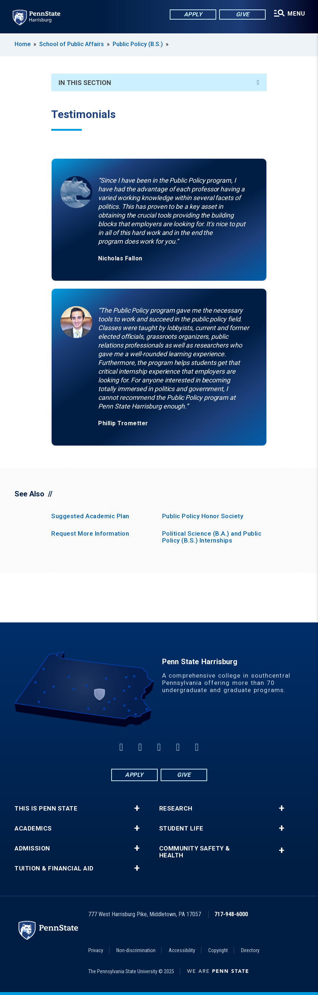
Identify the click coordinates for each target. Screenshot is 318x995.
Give (242, 14)
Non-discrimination (136, 950)
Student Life (181, 828)
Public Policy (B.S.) (138, 44)
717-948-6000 (231, 914)
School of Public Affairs (71, 44)
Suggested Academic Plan (90, 516)
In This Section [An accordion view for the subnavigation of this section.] (159, 82)
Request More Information (90, 533)
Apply (193, 14)
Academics (33, 828)
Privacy (95, 950)
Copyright (218, 950)
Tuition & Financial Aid (54, 868)
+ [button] (137, 808)
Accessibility (182, 950)
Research (176, 808)
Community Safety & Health (194, 852)
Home (23, 44)
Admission (32, 848)
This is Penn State (46, 808)
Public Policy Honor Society (202, 516)
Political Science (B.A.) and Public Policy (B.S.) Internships (212, 537)
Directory (250, 950)
